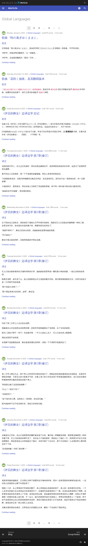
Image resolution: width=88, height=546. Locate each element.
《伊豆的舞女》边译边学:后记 (20, 113)
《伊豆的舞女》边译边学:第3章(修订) (25, 363)
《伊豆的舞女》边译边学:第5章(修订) (25, 261)
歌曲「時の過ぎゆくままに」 (21, 37)
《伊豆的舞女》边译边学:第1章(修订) (25, 470)
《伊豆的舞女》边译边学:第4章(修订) (25, 312)
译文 (4, 161)
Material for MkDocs (15, 543)
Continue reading (8, 62)
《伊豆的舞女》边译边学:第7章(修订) (25, 155)
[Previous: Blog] (8, 534)
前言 (4, 43)
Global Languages (34, 33)
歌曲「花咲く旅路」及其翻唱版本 (23, 78)
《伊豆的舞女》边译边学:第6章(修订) (25, 212)
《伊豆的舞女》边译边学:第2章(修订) (25, 424)
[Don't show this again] (84, 2)
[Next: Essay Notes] (76, 534)
